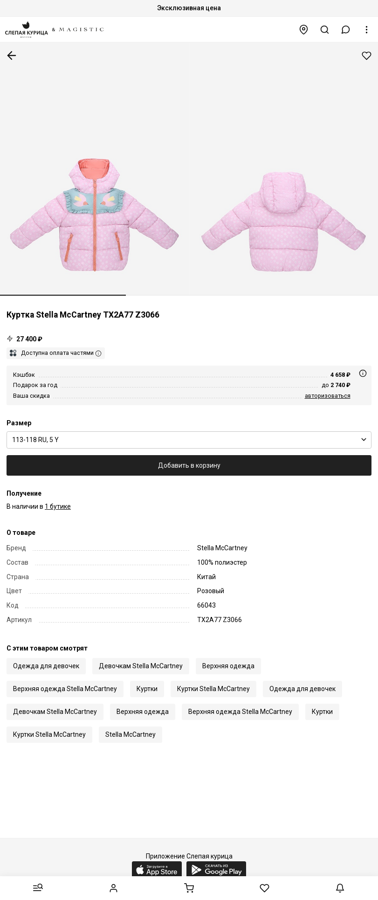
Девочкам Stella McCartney (141, 666)
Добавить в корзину (189, 465)
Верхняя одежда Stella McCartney (65, 688)
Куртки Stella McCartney (213, 688)
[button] (346, 29)
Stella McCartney (130, 734)
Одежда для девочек (46, 666)
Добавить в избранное (366, 56)
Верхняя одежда (228, 666)
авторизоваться (328, 395)
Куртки (147, 688)
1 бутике (58, 506)
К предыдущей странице (11, 55)
